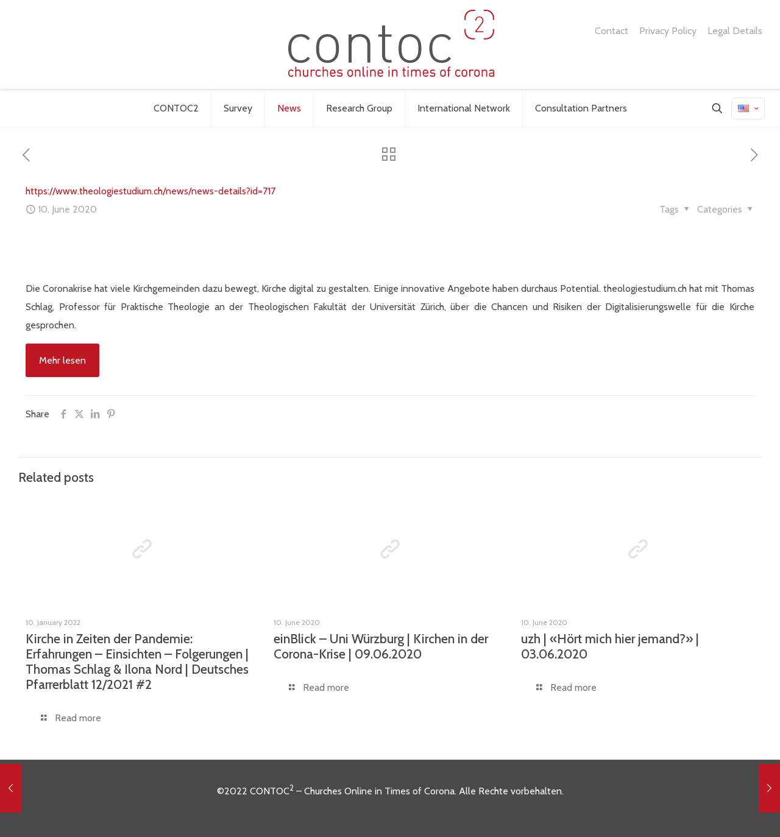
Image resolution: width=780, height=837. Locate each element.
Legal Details (734, 31)
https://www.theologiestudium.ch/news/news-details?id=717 (150, 191)
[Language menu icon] (748, 108)
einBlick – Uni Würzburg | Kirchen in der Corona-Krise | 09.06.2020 (381, 646)
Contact (611, 31)
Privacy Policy (668, 31)
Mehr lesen (62, 360)
